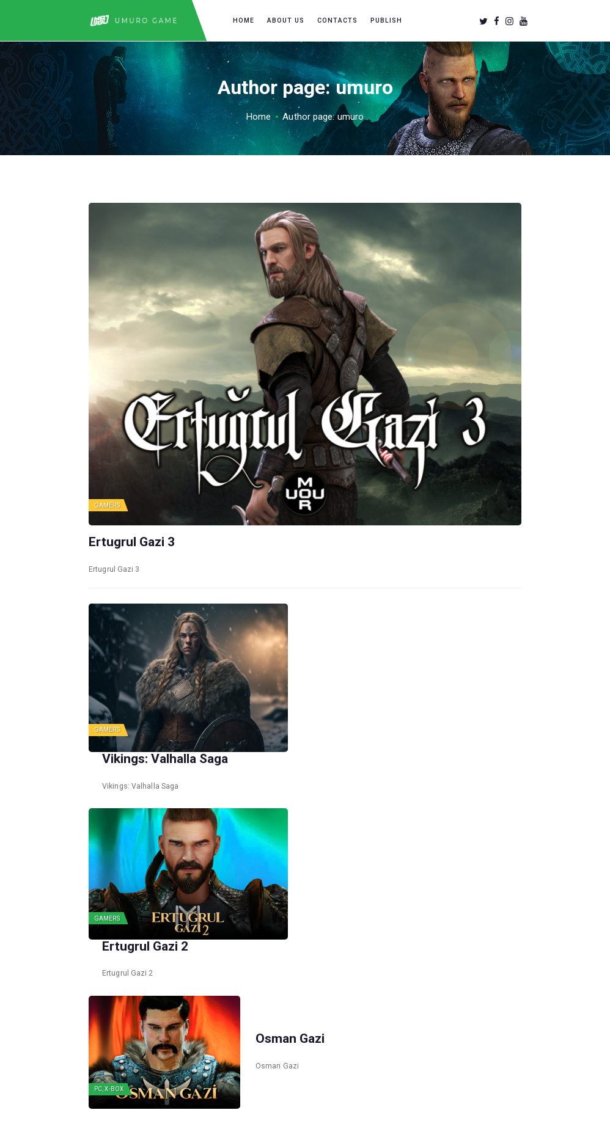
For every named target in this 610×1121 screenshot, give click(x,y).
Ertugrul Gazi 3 (132, 542)
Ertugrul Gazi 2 (298, 768)
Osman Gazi (290, 890)
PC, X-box (108, 941)
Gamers (107, 505)
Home (258, 116)
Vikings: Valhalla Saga (318, 646)
